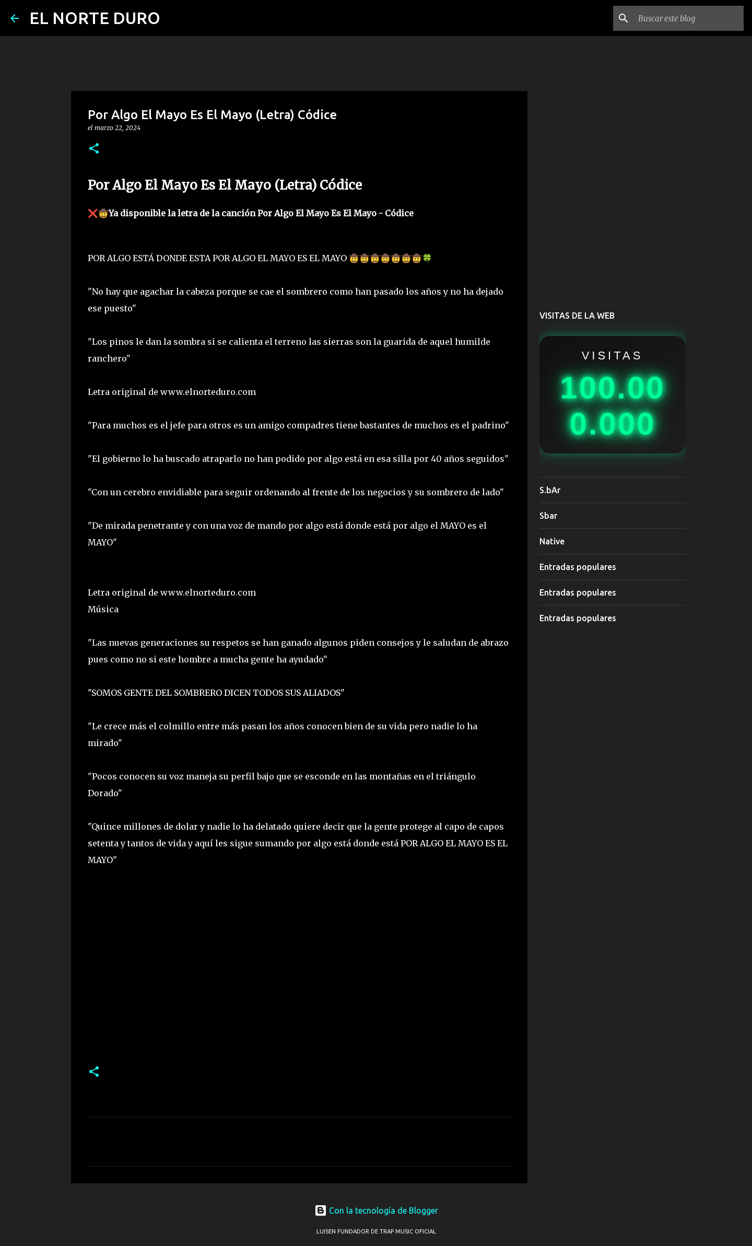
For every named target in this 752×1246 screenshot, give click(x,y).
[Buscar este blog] (689, 18)
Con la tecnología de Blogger (376, 1210)
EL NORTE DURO (94, 17)
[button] (94, 149)
